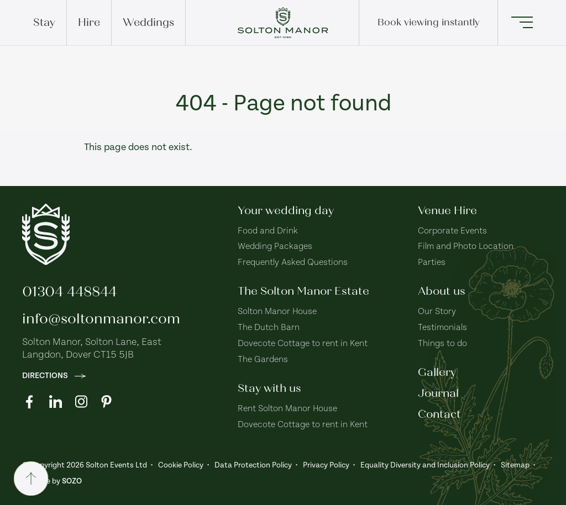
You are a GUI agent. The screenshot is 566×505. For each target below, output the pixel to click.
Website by (52, 481)
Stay (44, 22)
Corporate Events (452, 231)
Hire (89, 22)
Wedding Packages (275, 246)
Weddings (148, 22)
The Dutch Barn (269, 327)
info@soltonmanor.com (101, 318)
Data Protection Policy (253, 465)
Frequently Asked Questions (293, 262)
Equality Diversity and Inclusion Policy (425, 465)
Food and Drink (268, 231)
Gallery (437, 372)
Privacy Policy (326, 465)
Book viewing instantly (429, 22)
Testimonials (442, 327)
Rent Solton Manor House (287, 408)
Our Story (437, 311)
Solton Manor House (277, 311)
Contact (439, 414)
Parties (432, 262)
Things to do (442, 343)
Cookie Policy (180, 465)
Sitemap (515, 465)
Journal (438, 393)
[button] (521, 22)
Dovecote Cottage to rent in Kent (303, 343)
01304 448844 (69, 291)
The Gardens (263, 359)
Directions (54, 375)
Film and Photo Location (465, 246)
